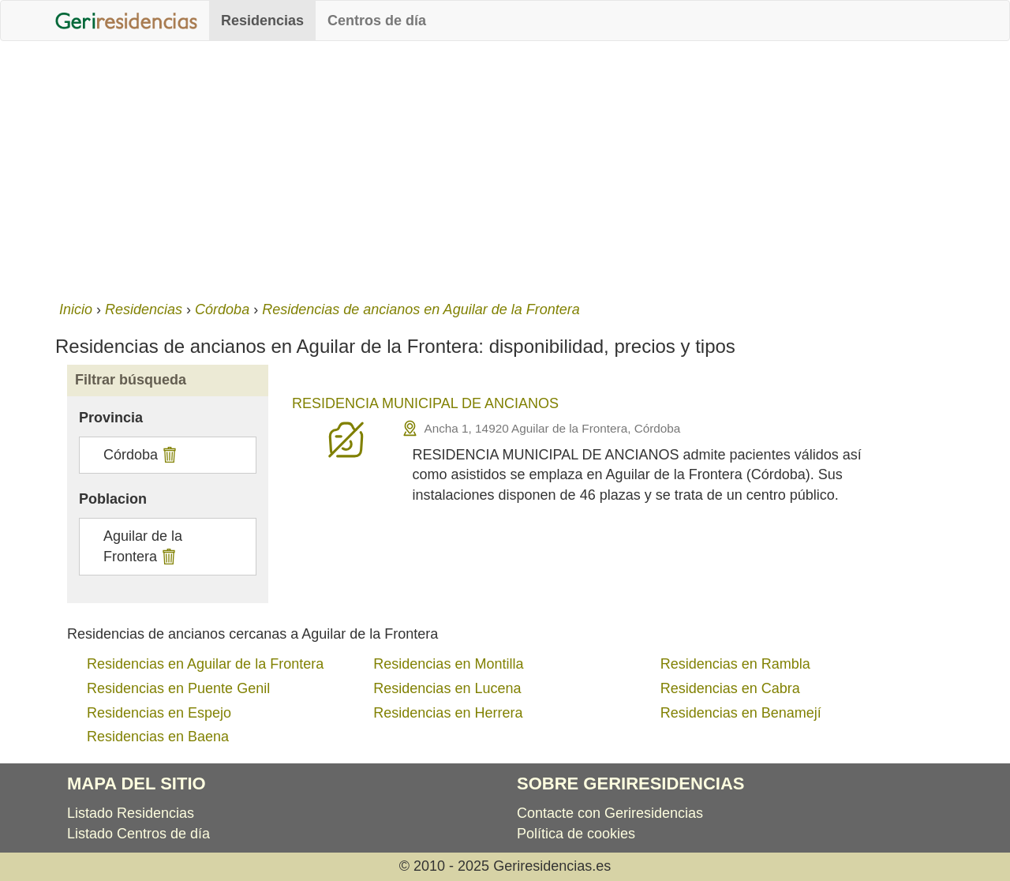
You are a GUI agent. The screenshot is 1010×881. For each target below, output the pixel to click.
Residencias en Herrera (447, 713)
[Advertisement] (505, 167)
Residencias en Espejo (159, 713)
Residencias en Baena (158, 736)
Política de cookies (576, 834)
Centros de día (376, 20)
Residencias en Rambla (735, 664)
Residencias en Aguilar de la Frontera (205, 664)
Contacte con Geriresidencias (610, 813)
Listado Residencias (130, 813)
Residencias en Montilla (448, 664)
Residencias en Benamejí (740, 713)
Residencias (262, 20)
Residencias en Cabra (730, 688)
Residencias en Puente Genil (178, 688)
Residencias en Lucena (447, 688)
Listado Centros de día (138, 834)
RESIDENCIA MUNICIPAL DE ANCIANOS (425, 403)
